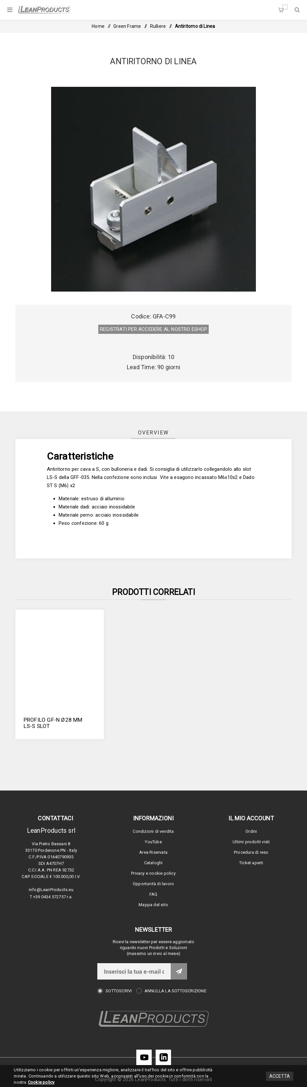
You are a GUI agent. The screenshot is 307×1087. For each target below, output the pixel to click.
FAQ (153, 894)
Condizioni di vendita (153, 831)
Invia (179, 971)
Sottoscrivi (119, 990)
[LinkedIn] (163, 1057)
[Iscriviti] (134, 971)
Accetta (279, 1076)
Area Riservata (153, 852)
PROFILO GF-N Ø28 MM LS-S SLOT (53, 722)
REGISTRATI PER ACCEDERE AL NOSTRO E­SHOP (153, 329)
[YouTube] (144, 1057)
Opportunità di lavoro (153, 883)
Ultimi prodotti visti (251, 841)
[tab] (153, 432)
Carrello (284, 7)
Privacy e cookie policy (153, 873)
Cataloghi (153, 862)
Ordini (251, 831)
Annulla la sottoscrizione (175, 990)
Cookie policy (41, 1082)
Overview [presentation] (153, 432)
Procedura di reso (251, 852)
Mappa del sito (153, 904)
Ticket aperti (251, 862)
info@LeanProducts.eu (51, 889)
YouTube (153, 841)
